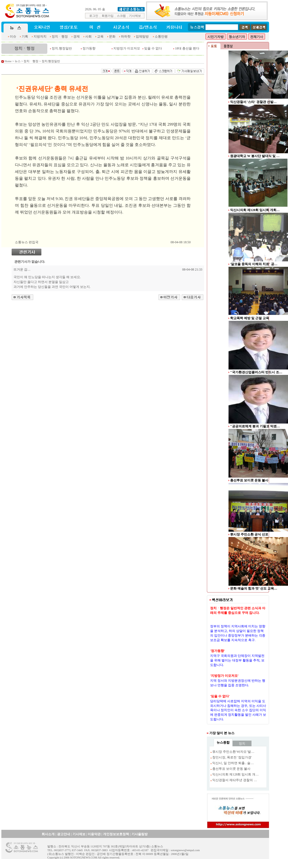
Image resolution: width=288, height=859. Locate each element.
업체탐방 (142, 36)
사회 (88, 36)
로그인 (93, 15)
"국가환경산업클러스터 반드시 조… (256, 372)
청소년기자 (237, 37)
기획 (25, 36)
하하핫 (126, 36)
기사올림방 (139, 834)
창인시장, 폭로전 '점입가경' (231, 757)
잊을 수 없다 (153, 48)
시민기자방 (215, 37)
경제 (76, 36)
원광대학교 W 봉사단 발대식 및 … (255, 156)
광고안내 (63, 834)
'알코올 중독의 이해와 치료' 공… (253, 264)
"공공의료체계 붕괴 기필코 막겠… (255, 426)
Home (8, 61)
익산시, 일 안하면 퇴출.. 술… (233, 763)
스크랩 (121, 15)
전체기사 (256, 37)
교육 (100, 36)
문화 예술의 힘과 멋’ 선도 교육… (253, 588)
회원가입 (108, 15)
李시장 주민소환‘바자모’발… (233, 752)
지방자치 (40, 36)
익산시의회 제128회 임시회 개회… (255, 210)
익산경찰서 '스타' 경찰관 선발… (253, 102)
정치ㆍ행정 (60, 36)
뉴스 (18, 61)
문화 (112, 36)
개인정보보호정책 (116, 834)
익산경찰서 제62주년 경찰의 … (234, 780)
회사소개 (48, 834)
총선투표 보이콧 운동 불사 (249, 480)
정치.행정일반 (62, 48)
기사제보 (135, 15)
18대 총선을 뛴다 (187, 48)
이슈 (13, 36)
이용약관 (94, 834)
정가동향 (88, 48)
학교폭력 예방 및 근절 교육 (249, 318)
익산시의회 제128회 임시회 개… (235, 774)
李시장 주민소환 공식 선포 (249, 534)
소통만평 (161, 36)
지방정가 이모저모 (126, 48)
